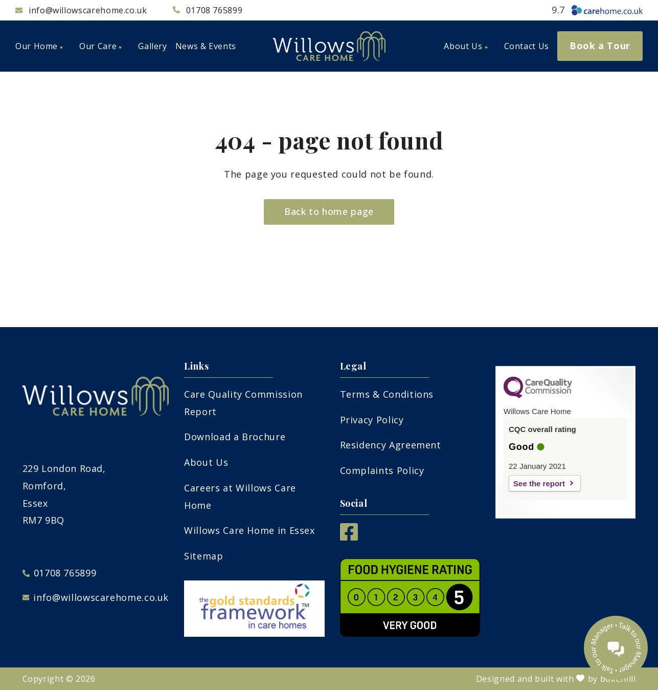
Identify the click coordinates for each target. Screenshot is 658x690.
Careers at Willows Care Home (240, 496)
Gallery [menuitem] (152, 46)
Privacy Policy (372, 420)
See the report (539, 483)
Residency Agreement (390, 445)
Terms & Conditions (387, 394)
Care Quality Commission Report (243, 403)
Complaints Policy (382, 470)
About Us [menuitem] (465, 46)
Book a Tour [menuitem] (600, 45)
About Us (206, 462)
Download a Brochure (234, 436)
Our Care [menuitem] (100, 46)
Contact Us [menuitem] (526, 46)
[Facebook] (349, 537)
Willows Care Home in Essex (249, 530)
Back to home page (329, 211)
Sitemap (203, 556)
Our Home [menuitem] (39, 46)
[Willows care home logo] (329, 46)
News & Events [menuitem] (205, 46)
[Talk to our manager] (616, 648)
